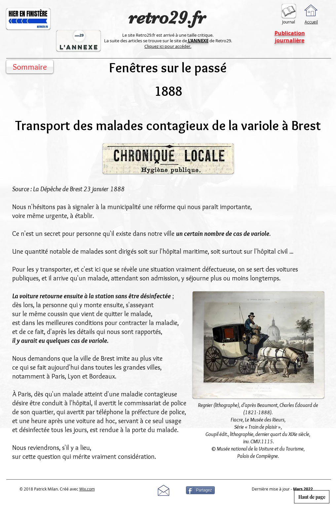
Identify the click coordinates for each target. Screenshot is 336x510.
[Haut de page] (311, 496)
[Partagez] (200, 490)
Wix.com (87, 489)
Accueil (311, 21)
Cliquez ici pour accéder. (167, 46)
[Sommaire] (29, 66)
